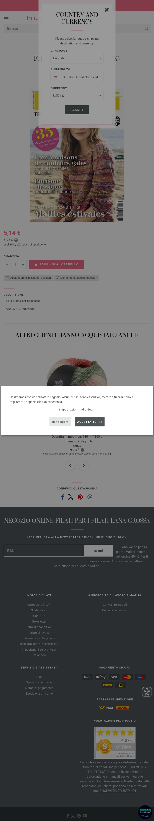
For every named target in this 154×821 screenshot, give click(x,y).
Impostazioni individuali (77, 409)
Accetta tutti (89, 421)
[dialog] (77, 410)
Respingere (60, 421)
